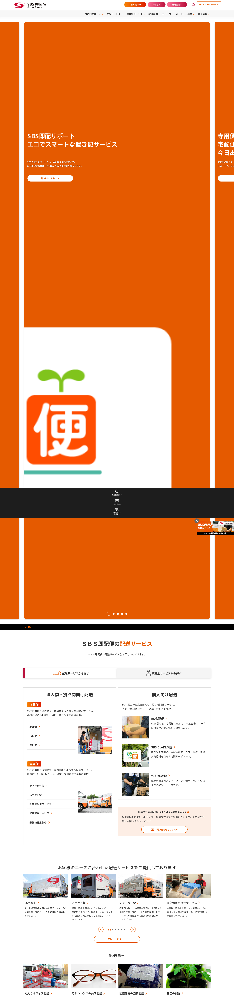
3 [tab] (118, 614)
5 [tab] (126, 614)
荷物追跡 (157, 4)
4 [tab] (122, 614)
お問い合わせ (135, 4)
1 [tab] (108, 614)
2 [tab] (114, 614)
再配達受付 (177, 4)
